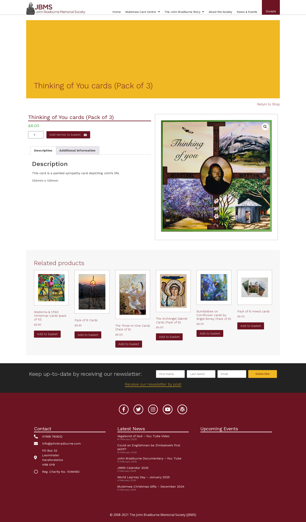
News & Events (245, 13)
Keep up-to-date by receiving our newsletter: (85, 374)
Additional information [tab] (77, 150)
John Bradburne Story (183, 13)
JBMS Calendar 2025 (133, 468)
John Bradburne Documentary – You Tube (149, 458)
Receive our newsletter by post (153, 384)
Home (115, 13)
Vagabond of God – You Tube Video (143, 436)
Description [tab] (43, 150)
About (219, 13)
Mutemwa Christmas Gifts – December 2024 (150, 486)
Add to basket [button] (47, 334)
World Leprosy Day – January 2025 (143, 477)
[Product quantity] (36, 134)
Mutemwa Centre (141, 13)
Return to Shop (268, 104)
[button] (265, 126)
